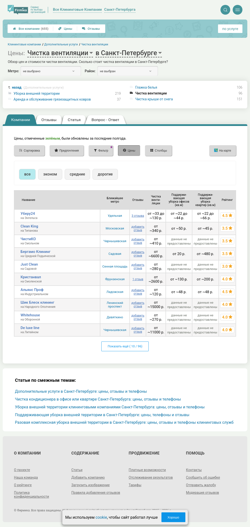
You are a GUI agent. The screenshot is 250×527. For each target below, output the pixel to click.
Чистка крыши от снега (154, 99)
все (27, 174)
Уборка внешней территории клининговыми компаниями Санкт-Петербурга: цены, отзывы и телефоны (110, 407)
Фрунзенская (115, 279)
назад (38, 87)
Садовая (114, 254)
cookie (101, 517)
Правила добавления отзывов (95, 493)
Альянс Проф (32, 290)
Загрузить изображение (90, 485)
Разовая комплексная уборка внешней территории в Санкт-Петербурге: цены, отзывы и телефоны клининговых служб (124, 422)
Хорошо (173, 517)
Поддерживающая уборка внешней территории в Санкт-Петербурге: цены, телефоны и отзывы (102, 415)
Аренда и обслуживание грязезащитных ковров (52, 99)
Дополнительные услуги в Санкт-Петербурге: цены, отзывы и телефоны (81, 391)
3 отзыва (138, 215)
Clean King (29, 226)
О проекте (22, 470)
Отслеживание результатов (151, 477)
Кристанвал (31, 277)
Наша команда (26, 477)
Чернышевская (115, 241)
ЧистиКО (28, 239)
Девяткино (115, 317)
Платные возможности (147, 470)
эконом (50, 174)
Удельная (115, 215)
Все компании (30, 29)
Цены (65, 29)
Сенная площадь (114, 266)
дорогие (105, 174)
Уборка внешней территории (37, 93)
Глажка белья (146, 87)
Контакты (194, 470)
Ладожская (114, 292)
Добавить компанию (88, 477)
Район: (90, 71)
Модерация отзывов (202, 493)
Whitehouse (30, 315)
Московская (115, 228)
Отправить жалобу (201, 485)
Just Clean (29, 264)
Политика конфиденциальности (31, 494)
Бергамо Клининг (36, 251)
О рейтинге (23, 485)
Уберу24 (28, 213)
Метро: (13, 71)
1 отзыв (137, 279)
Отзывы (91, 29)
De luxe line (30, 328)
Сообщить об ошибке (203, 477)
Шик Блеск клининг (37, 302)
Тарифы (135, 485)
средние (77, 174)
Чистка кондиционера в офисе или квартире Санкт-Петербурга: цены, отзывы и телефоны (98, 399)
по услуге (230, 29)
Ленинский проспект (115, 304)
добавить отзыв (137, 228)
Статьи (77, 470)
